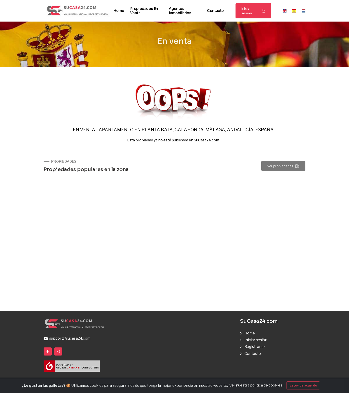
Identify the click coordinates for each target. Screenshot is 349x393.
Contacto (215, 11)
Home (118, 11)
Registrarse (255, 347)
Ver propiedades (283, 167)
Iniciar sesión (253, 11)
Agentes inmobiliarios (180, 11)
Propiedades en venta (144, 11)
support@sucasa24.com (67, 338)
